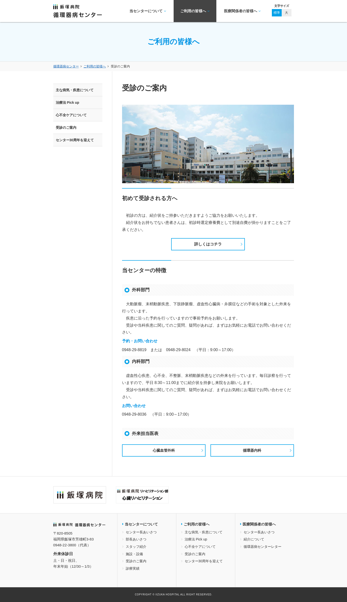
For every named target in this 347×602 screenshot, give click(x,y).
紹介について (254, 539)
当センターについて (147, 11)
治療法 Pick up (67, 102)
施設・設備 (134, 554)
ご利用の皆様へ (194, 11)
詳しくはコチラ (208, 244)
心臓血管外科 (164, 450)
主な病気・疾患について (75, 90)
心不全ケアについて (71, 115)
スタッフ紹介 (136, 547)
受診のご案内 (66, 127)
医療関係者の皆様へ (242, 11)
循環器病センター (66, 66)
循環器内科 (252, 450)
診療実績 (132, 568)
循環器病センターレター (262, 547)
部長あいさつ (136, 539)
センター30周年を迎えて (75, 140)
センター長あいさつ (141, 532)
